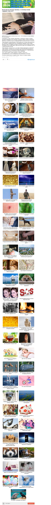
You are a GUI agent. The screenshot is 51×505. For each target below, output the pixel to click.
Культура (23, 3)
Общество (18, 5)
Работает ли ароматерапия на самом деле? (10, 158)
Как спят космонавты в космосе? (26, 157)
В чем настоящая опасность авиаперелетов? (10, 130)
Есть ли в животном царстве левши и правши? (26, 172)
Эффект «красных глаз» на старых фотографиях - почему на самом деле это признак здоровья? (10, 299)
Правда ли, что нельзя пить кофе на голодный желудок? (10, 114)
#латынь (17, 56)
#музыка (7, 56)
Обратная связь (27, 7)
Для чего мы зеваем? (26, 358)
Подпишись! (31, 503)
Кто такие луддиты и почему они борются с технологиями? (10, 416)
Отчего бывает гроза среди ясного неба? (26, 186)
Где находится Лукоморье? (26, 270)
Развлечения (13, 7)
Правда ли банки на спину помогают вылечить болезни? (26, 99)
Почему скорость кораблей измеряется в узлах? (10, 285)
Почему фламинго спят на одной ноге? (10, 373)
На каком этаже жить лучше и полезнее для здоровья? (26, 256)
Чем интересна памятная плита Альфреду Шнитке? (26, 373)
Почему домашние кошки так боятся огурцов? (10, 271)
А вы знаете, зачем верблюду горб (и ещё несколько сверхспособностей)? (10, 444)
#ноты (14, 56)
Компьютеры (13, 3)
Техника (21, 7)
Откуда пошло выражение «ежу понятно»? (26, 285)
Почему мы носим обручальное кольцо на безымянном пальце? (10, 228)
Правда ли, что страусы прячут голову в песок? (10, 402)
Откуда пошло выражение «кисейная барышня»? (10, 172)
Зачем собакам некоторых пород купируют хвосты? (26, 228)
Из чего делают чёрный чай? (10, 343)
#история (3, 56)
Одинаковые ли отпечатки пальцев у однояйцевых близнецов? (26, 344)
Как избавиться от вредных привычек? (10, 359)
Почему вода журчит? (26, 458)
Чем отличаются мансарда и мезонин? (26, 130)
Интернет (24, 1)
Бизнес (12, 1)
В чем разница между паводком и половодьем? (26, 402)
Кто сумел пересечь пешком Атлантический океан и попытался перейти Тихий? (10, 387)
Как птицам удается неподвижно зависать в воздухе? (10, 200)
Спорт (18, 7)
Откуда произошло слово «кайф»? (10, 241)
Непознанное (13, 5)
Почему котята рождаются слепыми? (26, 473)
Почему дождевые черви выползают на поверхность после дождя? (10, 144)
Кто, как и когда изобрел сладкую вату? (10, 487)
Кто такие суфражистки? (10, 313)
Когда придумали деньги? (10, 185)
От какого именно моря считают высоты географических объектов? (10, 100)
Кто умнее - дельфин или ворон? (18, 500)
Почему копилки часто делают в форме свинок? (26, 416)
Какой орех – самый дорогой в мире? (26, 143)
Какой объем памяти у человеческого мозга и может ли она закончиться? (26, 115)
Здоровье (20, 1)
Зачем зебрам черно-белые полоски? (10, 430)
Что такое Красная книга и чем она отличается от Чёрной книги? (10, 459)
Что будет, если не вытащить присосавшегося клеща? (10, 214)
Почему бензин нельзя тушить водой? (26, 314)
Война (16, 1)
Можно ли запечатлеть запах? (10, 472)
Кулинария (18, 3)
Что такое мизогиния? (26, 386)
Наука (27, 3)
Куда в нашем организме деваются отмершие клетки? (10, 328)
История (28, 1)
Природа (23, 5)
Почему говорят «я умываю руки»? (26, 242)
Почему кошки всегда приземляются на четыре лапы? (26, 487)
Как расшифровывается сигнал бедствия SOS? (26, 299)
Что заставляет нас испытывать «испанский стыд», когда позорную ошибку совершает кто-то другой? (26, 329)
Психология (28, 5)
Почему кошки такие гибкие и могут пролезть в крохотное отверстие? (10, 256)
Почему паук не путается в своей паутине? (26, 214)
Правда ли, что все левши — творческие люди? (26, 430)
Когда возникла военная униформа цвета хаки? (26, 200)
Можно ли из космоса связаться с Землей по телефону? (26, 444)
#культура (10, 56)
